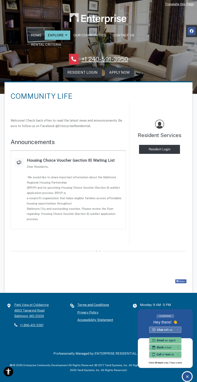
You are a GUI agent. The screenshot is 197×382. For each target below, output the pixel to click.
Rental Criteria (46, 44)
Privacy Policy (87, 312)
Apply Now (119, 72)
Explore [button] (56, 35)
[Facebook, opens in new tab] (191, 31)
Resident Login (82, 72)
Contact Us (123, 35)
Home (36, 35)
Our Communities (89, 35)
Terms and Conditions (93, 305)
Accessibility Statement (95, 320)
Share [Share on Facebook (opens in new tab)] (180, 281)
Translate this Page (179, 4)
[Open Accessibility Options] (8, 372)
